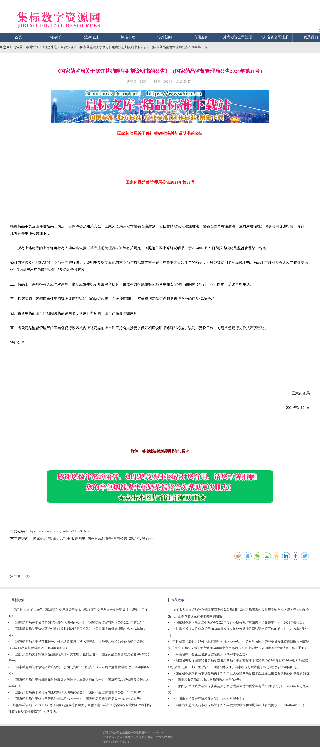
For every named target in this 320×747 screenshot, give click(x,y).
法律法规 (91, 37)
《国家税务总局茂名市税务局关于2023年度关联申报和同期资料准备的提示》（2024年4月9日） (239, 705)
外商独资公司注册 (237, 37)
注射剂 (67, 538)
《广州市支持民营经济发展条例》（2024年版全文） (209, 699)
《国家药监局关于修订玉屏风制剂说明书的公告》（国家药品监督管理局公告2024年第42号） (78, 699)
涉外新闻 (164, 37)
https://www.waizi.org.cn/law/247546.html (59, 531)
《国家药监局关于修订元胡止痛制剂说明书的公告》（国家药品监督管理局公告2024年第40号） (79, 692)
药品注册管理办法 (104, 248)
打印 (15, 576)
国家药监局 (42, 538)
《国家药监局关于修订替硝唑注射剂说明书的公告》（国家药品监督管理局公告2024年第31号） (143, 47)
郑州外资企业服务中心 (41, 47)
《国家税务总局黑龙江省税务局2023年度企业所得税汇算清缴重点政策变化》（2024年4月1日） (239, 622)
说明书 (80, 538)
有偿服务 (201, 37)
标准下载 (128, 37)
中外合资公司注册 (274, 37)
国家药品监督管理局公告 (107, 538)
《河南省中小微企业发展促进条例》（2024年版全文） (210, 654)
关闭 (27, 576)
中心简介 (55, 37)
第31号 (147, 538)
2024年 (134, 538)
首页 (18, 37)
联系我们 (310, 37)
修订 (56, 538)
